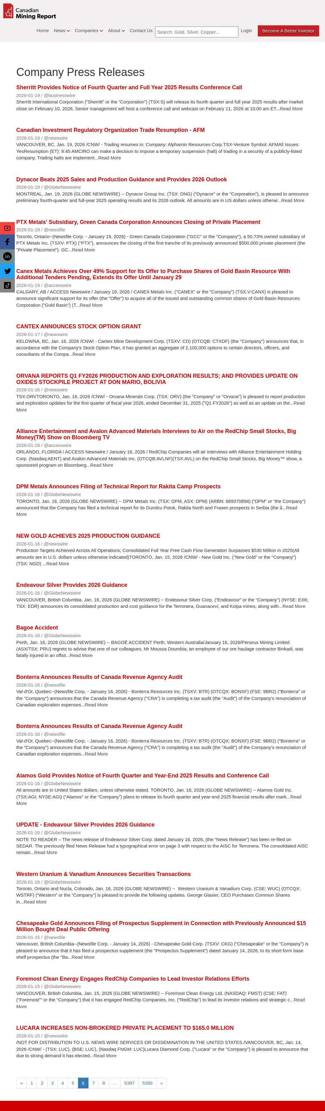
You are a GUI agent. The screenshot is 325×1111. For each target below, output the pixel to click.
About (116, 30)
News (62, 30)
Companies (89, 30)
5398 (147, 1083)
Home (43, 30)
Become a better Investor (288, 30)
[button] (7, 228)
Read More (291, 108)
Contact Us (141, 30)
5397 (129, 1083)
